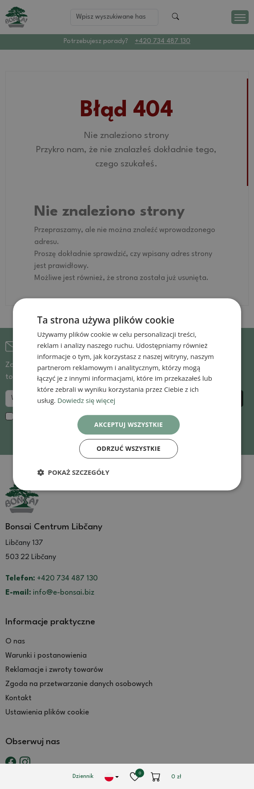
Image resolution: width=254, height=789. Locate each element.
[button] (73, 472)
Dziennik (83, 776)
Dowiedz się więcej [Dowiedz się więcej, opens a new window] (86, 400)
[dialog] (127, 394)
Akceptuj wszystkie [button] (128, 424)
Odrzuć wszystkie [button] (129, 449)
